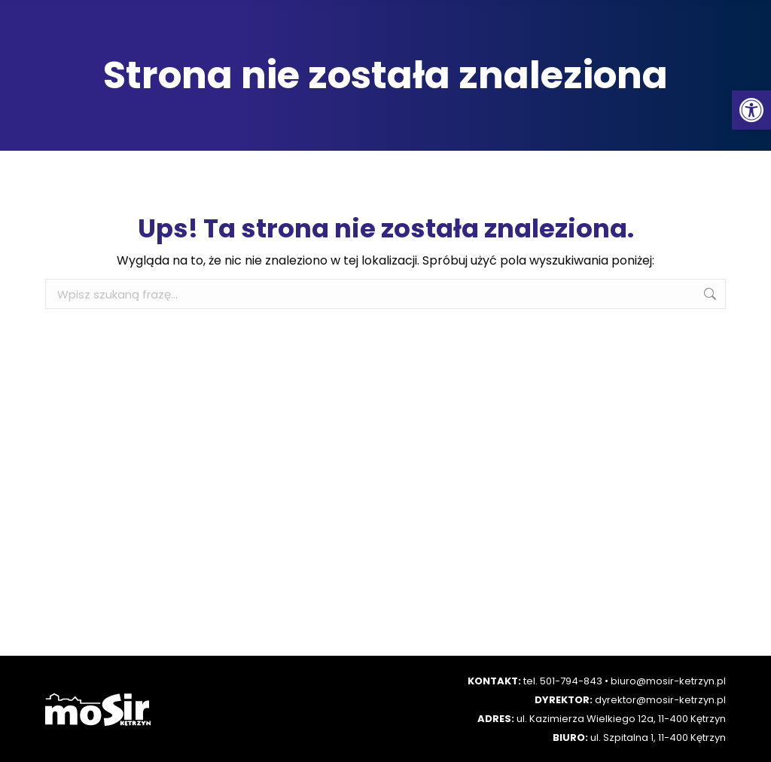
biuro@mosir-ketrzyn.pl (668, 681)
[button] (751, 110)
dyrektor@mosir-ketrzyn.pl (660, 700)
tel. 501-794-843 (562, 681)
